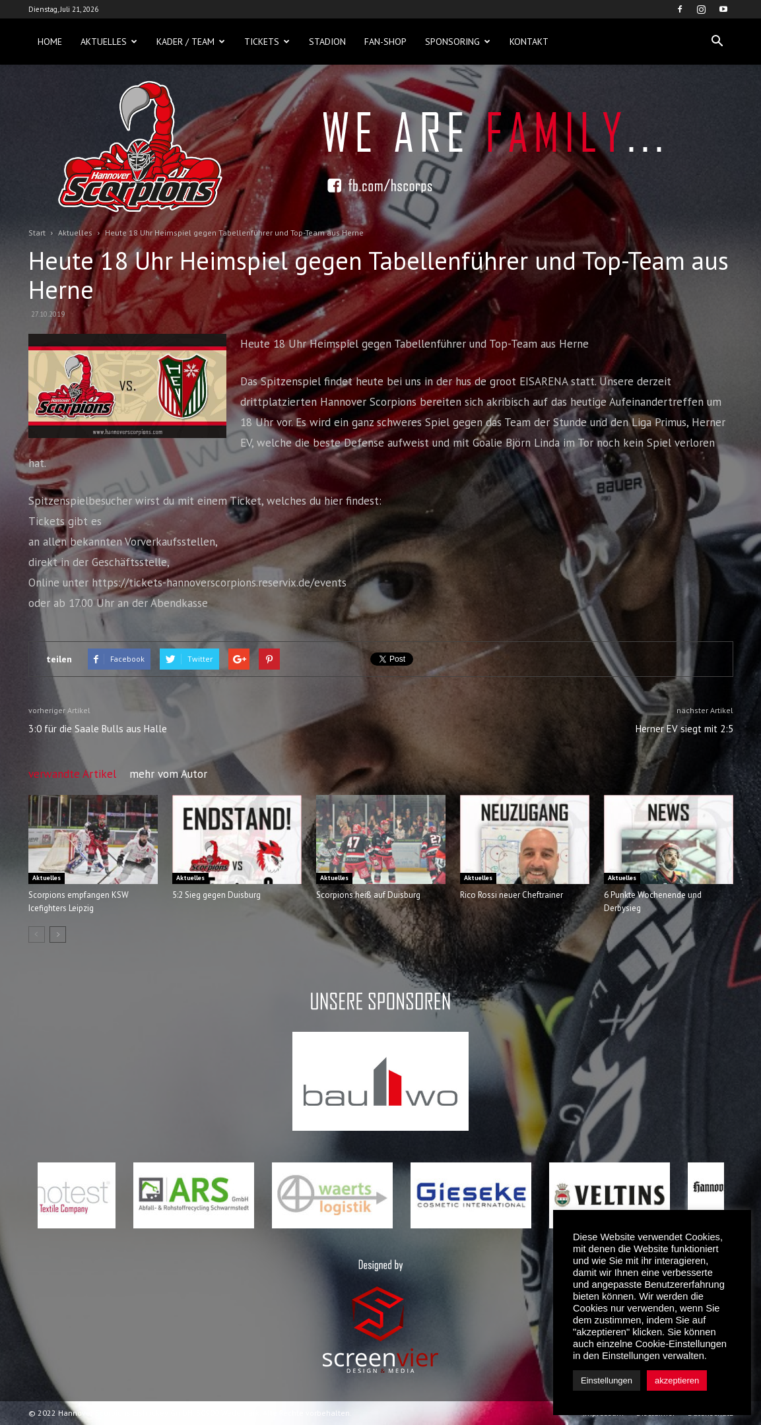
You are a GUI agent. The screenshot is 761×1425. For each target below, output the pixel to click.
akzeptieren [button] (677, 1380)
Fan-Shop (385, 42)
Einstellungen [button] (606, 1380)
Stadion (327, 42)
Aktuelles (109, 42)
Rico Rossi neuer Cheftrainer (511, 895)
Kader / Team (190, 42)
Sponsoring (457, 42)
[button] (717, 41)
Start (37, 233)
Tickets (267, 42)
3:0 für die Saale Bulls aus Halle (97, 728)
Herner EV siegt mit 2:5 (684, 728)
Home (50, 42)
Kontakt (529, 42)
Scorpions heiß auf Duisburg (368, 895)
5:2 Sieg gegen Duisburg (216, 895)
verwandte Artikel (72, 774)
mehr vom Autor (168, 774)
